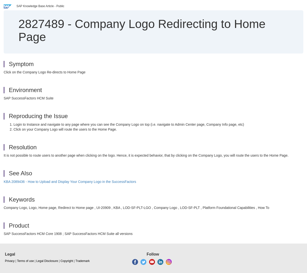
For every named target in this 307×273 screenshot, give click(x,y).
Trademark (82, 261)
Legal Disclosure (47, 261)
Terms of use (25, 261)
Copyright (66, 261)
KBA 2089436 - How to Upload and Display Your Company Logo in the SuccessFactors (70, 182)
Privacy (9, 261)
